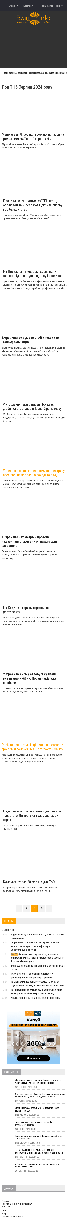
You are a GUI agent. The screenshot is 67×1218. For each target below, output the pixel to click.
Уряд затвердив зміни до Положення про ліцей (35, 997)
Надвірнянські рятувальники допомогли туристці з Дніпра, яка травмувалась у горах (32, 815)
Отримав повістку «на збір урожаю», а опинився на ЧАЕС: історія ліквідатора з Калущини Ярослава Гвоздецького (37, 958)
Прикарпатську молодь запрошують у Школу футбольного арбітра (35, 1123)
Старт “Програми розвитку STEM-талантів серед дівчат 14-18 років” (37, 1109)
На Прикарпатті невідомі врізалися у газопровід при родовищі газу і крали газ (33, 273)
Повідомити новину (51, 5)
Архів (13, 6)
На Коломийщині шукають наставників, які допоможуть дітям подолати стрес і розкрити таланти (40, 1151)
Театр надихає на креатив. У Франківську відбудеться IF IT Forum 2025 (39, 1137)
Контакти (28, 5)
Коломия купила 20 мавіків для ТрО (29, 882)
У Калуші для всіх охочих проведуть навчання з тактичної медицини (37, 1165)
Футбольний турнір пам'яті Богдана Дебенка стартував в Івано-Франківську (32, 406)
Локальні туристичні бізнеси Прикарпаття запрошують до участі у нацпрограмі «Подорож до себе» (40, 1095)
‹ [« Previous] (19, 908)
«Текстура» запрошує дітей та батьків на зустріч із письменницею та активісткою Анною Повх (38, 1081)
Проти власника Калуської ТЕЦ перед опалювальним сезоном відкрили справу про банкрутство (32, 205)
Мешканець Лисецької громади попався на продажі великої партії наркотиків (33, 136)
